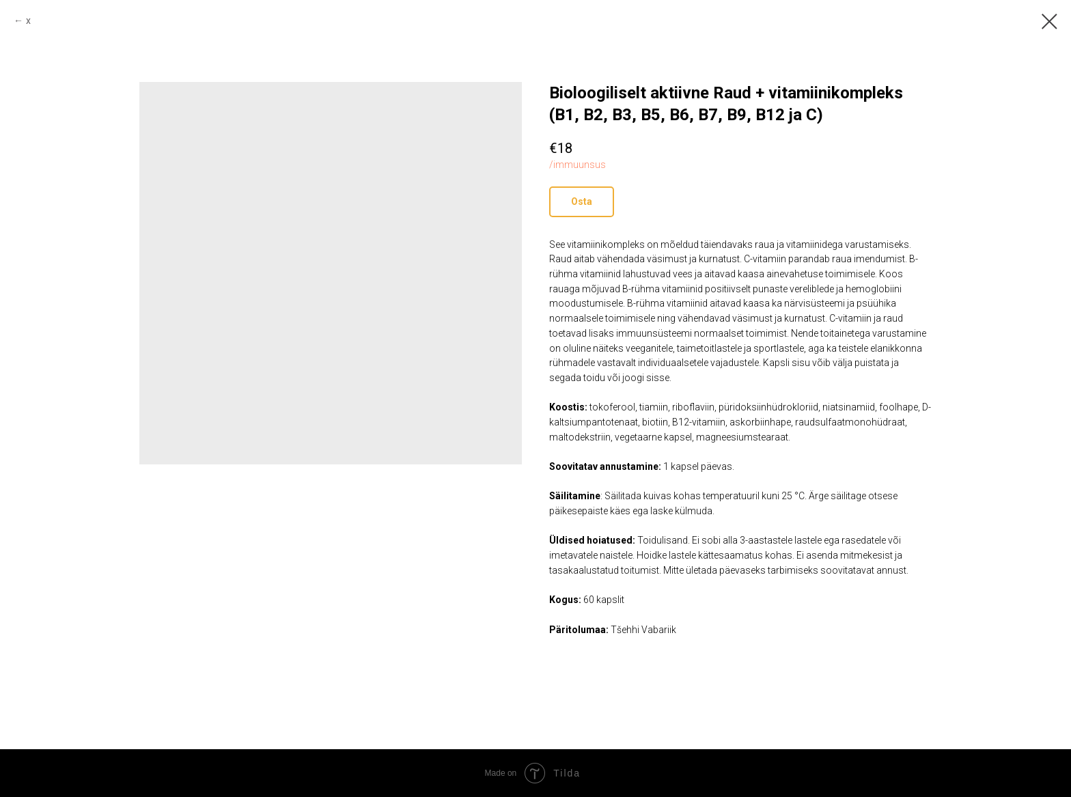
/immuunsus (577, 164)
